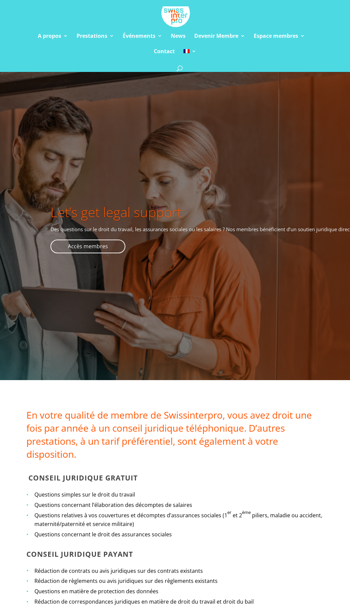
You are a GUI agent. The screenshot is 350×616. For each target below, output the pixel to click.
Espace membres (276, 36)
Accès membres (88, 246)
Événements (139, 36)
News (178, 36)
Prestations (92, 36)
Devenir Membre (216, 36)
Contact (164, 52)
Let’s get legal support (116, 212)
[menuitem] (190, 56)
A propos (49, 36)
